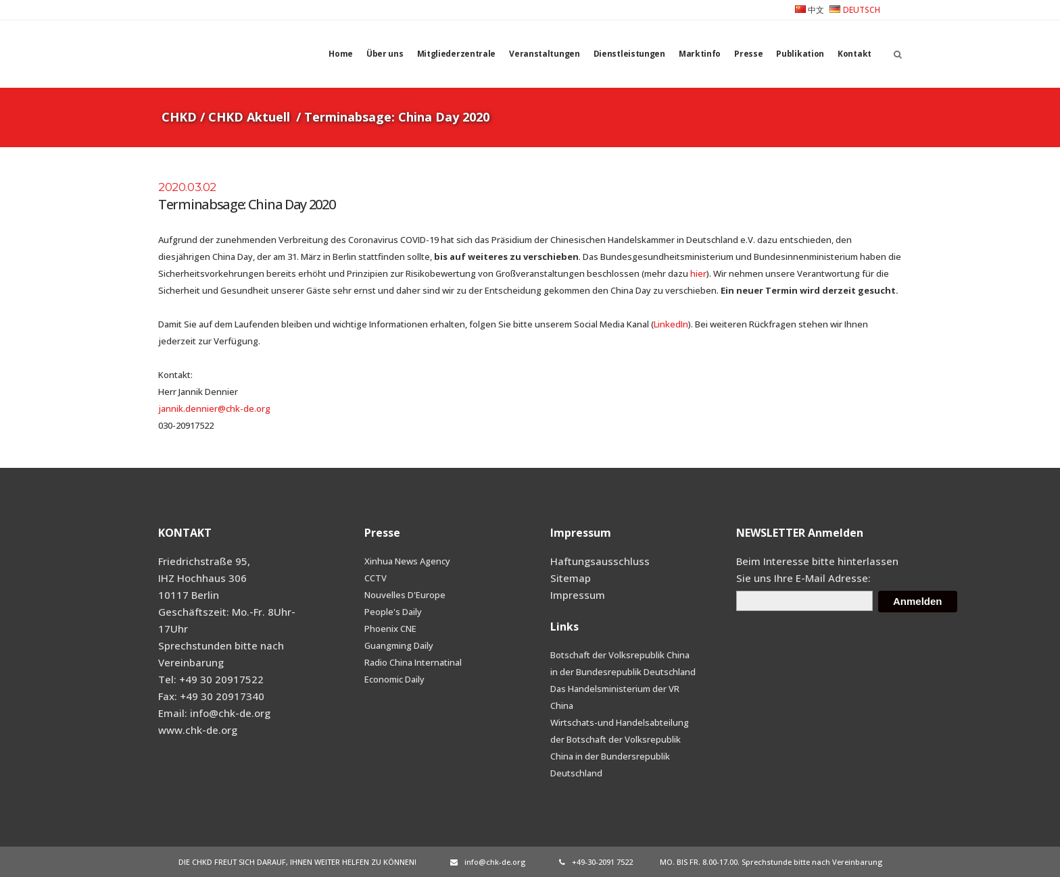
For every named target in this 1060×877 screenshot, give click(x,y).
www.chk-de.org (197, 730)
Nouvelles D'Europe (404, 595)
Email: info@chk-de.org (214, 713)
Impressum (577, 595)
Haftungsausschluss (600, 561)
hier (698, 273)
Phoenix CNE (390, 628)
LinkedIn (671, 324)
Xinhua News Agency (407, 561)
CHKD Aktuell (249, 117)
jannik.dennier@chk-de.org (214, 408)
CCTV (375, 578)
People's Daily (393, 612)
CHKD (179, 117)
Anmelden (917, 601)
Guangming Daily (398, 645)
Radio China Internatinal (413, 662)
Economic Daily (394, 679)
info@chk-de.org (487, 862)
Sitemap (570, 578)
